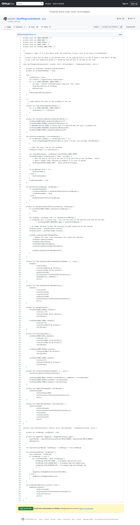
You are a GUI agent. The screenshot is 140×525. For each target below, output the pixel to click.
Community (66, 519)
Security (53, 519)
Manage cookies (88, 519)
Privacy (46, 519)
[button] (121, 26)
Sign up (134, 3)
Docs (73, 519)
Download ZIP (130, 27)
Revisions (19, 27)
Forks (46, 27)
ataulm (11, 18)
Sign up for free (26, 508)
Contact (79, 519)
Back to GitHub (58, 4)
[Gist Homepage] (8, 3)
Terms (41, 519)
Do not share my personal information (106, 519)
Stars (34, 27)
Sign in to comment (86, 508)
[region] (70, 269)
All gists (48, 4)
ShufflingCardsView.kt (28, 18)
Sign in (125, 3)
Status (59, 519)
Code (7, 27)
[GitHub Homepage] (23, 519)
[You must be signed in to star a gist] (121, 18)
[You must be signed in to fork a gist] (131, 18)
